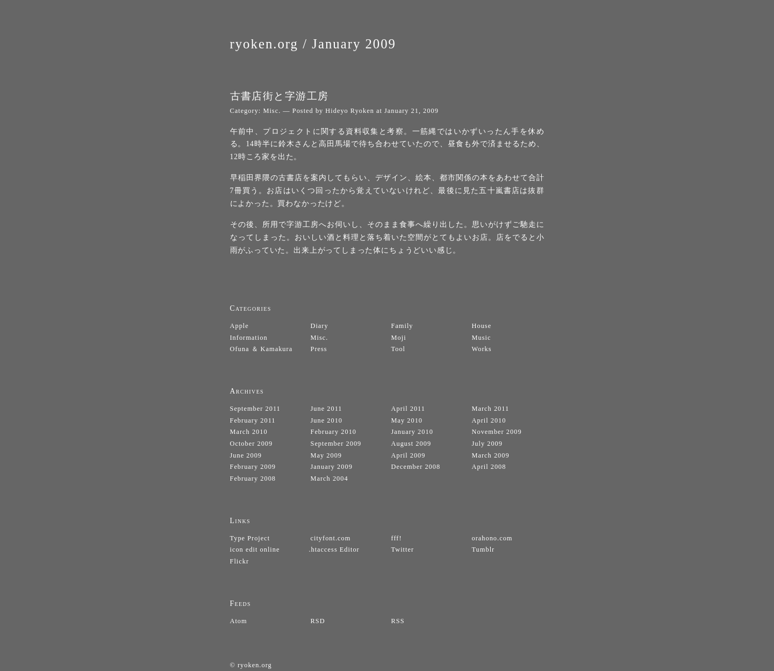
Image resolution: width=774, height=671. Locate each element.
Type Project (250, 538)
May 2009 (326, 455)
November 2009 (497, 432)
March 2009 (491, 455)
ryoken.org (264, 44)
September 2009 (336, 443)
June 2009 (246, 455)
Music (481, 337)
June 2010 (327, 420)
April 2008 (489, 466)
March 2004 (329, 478)
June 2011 (326, 408)
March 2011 (491, 408)
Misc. (272, 111)
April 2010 (489, 420)
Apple (239, 326)
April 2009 (408, 455)
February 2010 (334, 432)
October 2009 (251, 443)
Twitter (402, 549)
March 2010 (249, 432)
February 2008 (253, 478)
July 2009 (487, 443)
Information (249, 337)
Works (482, 349)
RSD (318, 621)
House (482, 326)
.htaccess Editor (334, 549)
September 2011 (255, 408)
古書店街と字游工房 (279, 96)
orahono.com (492, 538)
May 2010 (407, 420)
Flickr (239, 561)
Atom (238, 621)
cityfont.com (331, 538)
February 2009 (253, 466)
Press (319, 349)
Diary (319, 326)
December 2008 (416, 466)
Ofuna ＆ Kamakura (261, 349)
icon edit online (255, 549)
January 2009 (354, 44)
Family (402, 326)
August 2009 (411, 443)
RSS (398, 621)
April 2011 (408, 408)
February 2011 (253, 420)
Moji (398, 337)
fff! (396, 538)
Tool (398, 349)
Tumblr (483, 549)
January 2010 (412, 432)
